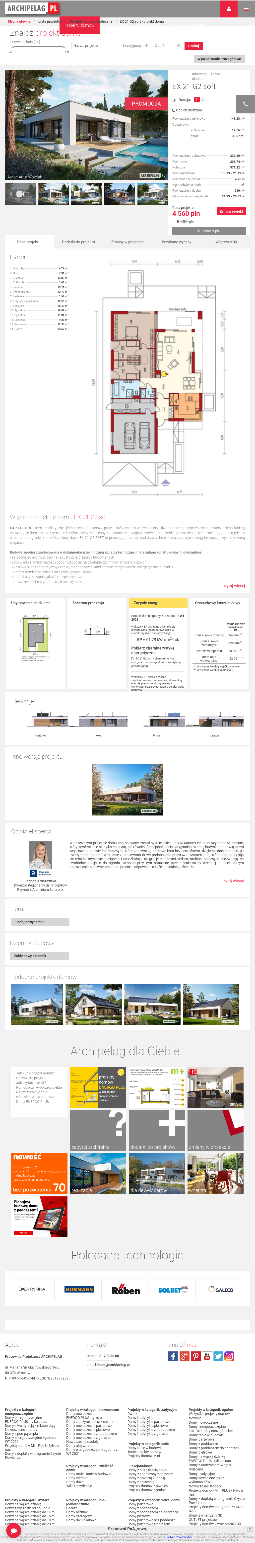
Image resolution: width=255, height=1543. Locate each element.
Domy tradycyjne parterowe (149, 1329)
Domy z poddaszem (143, 1416)
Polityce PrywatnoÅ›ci (179, 1537)
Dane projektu (29, 242)
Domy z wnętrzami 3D (205, 1417)
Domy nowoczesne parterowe (89, 1333)
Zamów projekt (231, 211)
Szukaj (194, 46)
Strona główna (19, 21)
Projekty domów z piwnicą (148, 1393)
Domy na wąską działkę (23, 1412)
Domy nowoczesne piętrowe (88, 1337)
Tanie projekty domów (144, 1359)
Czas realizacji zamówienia (209, 1515)
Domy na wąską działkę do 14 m (30, 1420)
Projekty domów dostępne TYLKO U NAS (216, 1411)
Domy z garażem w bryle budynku (92, 1474)
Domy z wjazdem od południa (27, 1416)
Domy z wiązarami (142, 1458)
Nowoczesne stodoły (21, 1337)
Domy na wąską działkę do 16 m (30, 1424)
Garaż (159, 46)
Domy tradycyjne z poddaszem (151, 1337)
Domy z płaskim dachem (24, 1458)
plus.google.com (185, 1264)
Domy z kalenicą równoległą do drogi (29, 1492)
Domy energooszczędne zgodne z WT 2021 (31, 1347)
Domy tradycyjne (140, 1325)
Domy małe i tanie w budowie (88, 1381)
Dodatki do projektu (78, 242)
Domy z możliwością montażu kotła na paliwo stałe (155, 1468)
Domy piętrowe (139, 1424)
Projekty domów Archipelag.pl (32, 8)
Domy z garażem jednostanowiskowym (83, 1460)
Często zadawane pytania (209, 1473)
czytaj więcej (234, 588)
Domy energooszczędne (23, 1325)
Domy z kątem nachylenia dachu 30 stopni (32, 1476)
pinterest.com (196, 1264)
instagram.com (229, 1264)
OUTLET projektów (203, 1421)
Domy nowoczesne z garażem (89, 1345)
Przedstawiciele (201, 1455)
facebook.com (173, 1264)
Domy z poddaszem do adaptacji (153, 1420)
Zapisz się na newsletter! (208, 1477)
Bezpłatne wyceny (176, 242)
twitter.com (218, 1264)
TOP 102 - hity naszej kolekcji (211, 1337)
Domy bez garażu (79, 1478)
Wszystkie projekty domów (209, 1321)
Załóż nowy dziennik (30, 904)
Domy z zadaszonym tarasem (150, 1381)
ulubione (198, 79)
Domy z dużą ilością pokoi (147, 1378)
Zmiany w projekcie (128, 242)
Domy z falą (14, 1462)
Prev (11, 194)
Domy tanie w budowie (145, 1355)
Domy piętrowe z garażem (148, 1436)
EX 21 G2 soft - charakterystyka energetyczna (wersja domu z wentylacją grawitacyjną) (156, 662)
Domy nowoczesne (80, 1321)
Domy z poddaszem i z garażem (152, 1440)
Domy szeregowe (79, 1424)
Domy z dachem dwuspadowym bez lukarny (33, 1500)
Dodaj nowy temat (29, 870)
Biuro (193, 1469)
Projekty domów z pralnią (147, 1397)
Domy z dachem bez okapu (25, 1470)
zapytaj (216, 74)
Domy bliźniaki (77, 1420)
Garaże (71, 1416)
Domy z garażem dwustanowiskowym (82, 1468)
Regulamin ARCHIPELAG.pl (210, 1499)
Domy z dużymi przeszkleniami (89, 1329)
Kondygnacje (133, 46)
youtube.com (207, 1264)
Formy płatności (201, 1503)
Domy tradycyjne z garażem (149, 1341)
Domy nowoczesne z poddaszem (91, 1341)
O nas (175, 25)
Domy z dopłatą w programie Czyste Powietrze (33, 1363)
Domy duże (74, 1389)
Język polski (246, 9)
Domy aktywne (77, 1353)
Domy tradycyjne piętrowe (148, 1333)
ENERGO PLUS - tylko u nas (26, 1329)
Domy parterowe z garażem (149, 1432)
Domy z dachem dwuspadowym (29, 1454)
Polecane (196, 1373)
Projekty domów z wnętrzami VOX (215, 1425)
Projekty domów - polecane (91, 21)
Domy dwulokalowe (81, 1428)
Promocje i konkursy (204, 1447)
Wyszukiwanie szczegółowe (219, 59)
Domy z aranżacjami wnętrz (210, 1369)
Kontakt (198, 25)
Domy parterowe (140, 1412)
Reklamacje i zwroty (204, 1511)
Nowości (73, 1502)
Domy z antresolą (141, 1389)
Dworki (133, 1321)
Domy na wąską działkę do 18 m (30, 1428)
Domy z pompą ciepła (21, 1341)
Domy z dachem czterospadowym (31, 1466)
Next (162, 194)
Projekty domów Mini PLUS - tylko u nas (32, 1355)
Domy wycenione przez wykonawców (206, 1383)
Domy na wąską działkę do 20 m (30, 1432)
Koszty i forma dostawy (207, 1507)
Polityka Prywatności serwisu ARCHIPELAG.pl (211, 1493)
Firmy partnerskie (202, 1451)
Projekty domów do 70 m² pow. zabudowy (213, 1431)
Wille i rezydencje (79, 1393)
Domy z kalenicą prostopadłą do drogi (30, 1484)
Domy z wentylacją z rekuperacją (30, 1333)
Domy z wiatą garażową (85, 1454)
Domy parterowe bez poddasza (152, 1428)
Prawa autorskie (201, 1519)
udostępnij (200, 74)
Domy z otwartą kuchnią (146, 1385)
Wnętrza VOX (226, 242)
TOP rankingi (137, 1488)
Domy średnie (76, 1385)
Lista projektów (50, 21)
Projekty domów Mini (144, 1363)
